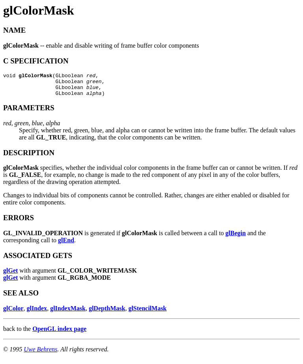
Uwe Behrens (40, 354)
